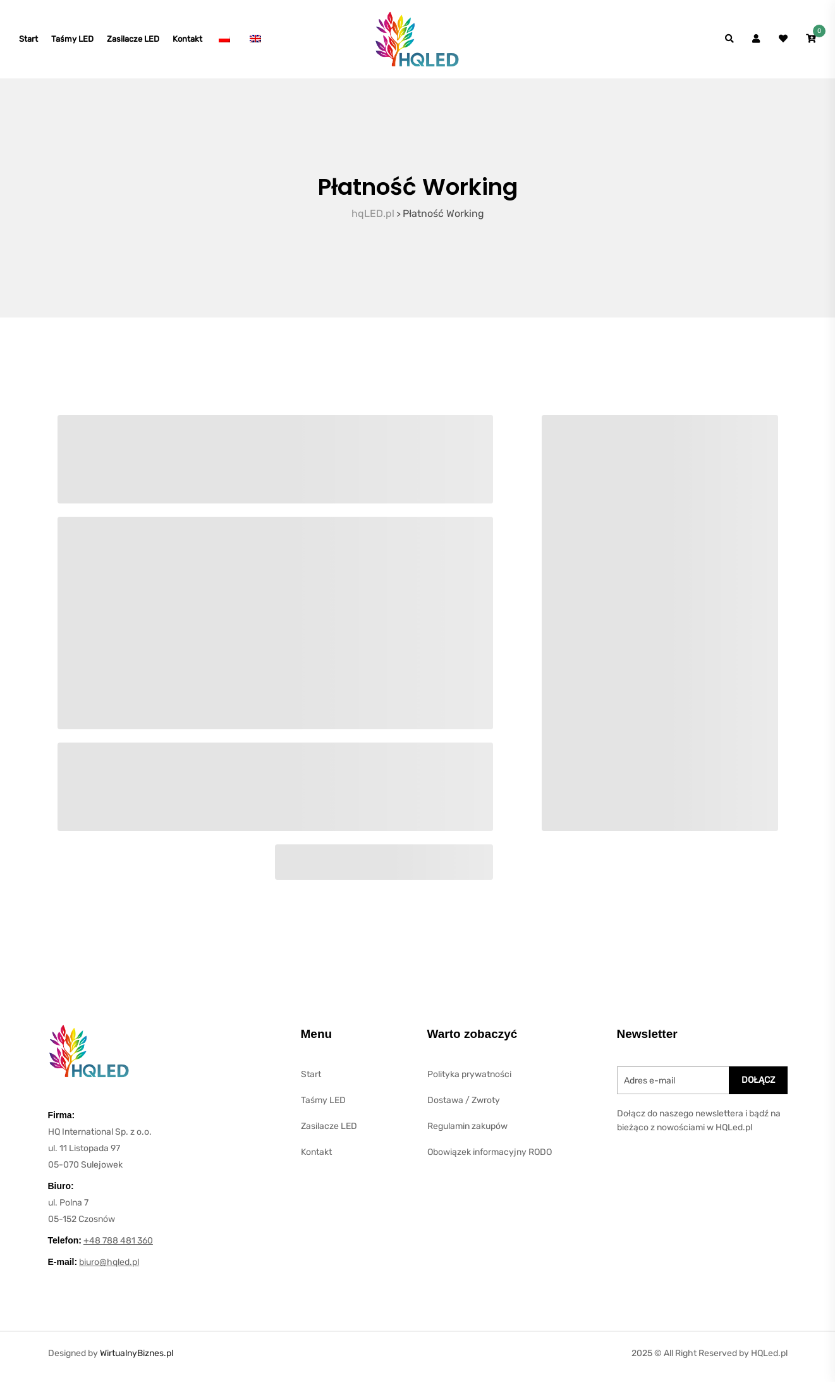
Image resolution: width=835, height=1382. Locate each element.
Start (28, 42)
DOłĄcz (758, 1086)
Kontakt (187, 42)
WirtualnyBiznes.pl (136, 1359)
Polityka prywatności (469, 1080)
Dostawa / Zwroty (463, 1106)
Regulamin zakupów (467, 1132)
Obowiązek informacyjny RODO (489, 1158)
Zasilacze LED (133, 42)
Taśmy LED (72, 42)
